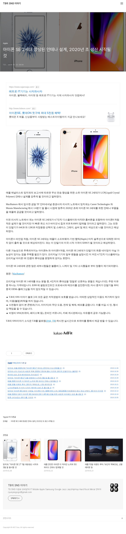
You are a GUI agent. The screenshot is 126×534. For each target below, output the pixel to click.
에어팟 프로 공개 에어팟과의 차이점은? (23, 375)
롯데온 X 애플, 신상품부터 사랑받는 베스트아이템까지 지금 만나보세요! (47, 117)
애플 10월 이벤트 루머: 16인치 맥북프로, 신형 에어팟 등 (30, 384)
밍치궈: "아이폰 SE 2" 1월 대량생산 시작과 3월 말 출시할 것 (31, 378)
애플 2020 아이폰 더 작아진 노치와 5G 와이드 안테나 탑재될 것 (33, 381)
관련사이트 (7, 518)
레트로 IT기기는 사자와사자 (25, 91)
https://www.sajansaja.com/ (21, 87)
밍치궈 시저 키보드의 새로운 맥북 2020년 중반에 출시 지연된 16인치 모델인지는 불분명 (43, 371)
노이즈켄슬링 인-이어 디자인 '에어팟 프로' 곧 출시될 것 (29, 388)
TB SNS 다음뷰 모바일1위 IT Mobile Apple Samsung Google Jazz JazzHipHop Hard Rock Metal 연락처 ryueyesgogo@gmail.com (54, 490)
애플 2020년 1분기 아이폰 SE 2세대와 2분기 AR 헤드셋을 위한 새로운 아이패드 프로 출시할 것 (45, 394)
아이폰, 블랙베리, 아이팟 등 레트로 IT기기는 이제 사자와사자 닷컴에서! (47, 95)
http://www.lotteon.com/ (20, 108)
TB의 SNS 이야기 (12, 3)
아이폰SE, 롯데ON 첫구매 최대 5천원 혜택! (35, 112)
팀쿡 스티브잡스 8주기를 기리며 (20, 397)
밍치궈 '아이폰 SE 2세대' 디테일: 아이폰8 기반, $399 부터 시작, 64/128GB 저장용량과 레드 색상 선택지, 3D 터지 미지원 (55, 391)
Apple (10, 363)
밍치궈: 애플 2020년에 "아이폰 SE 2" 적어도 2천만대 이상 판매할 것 (35, 368)
